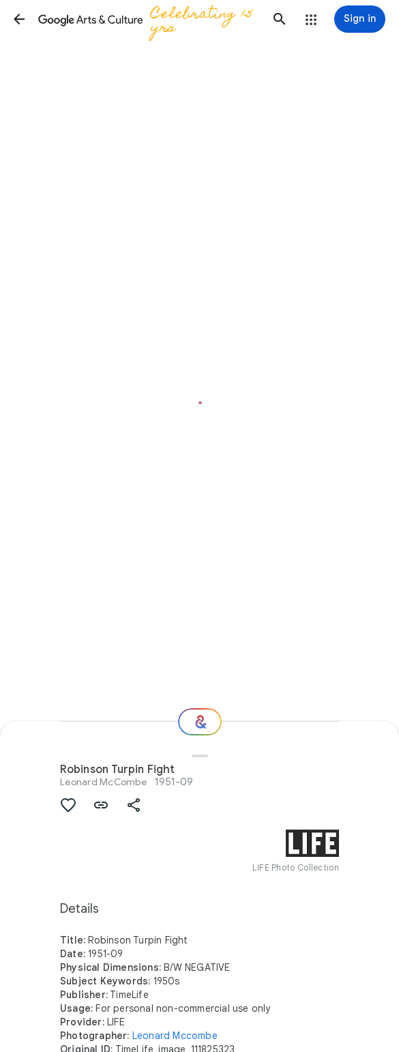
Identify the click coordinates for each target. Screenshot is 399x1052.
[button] (19, 19)
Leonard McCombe (103, 782)
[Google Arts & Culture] (149, 19)
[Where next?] (200, 721)
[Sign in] (359, 19)
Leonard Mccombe (175, 1035)
